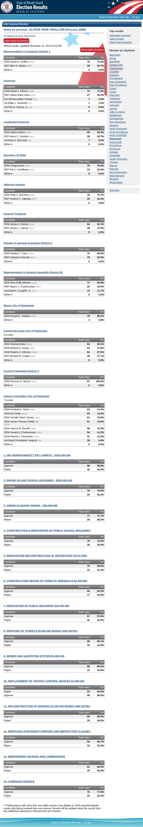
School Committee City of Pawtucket (26, 396)
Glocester (114, 95)
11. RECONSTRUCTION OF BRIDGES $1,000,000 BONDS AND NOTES (47, 706)
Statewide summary (120, 35)
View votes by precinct (16, 40)
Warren (113, 165)
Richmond (114, 148)
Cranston (114, 75)
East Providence (118, 85)
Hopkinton (114, 98)
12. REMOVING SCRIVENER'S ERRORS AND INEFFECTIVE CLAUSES (47, 731)
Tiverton (113, 162)
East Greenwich (117, 81)
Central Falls (116, 65)
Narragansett (116, 118)
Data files (114, 190)
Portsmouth (115, 142)
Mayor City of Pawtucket (19, 305)
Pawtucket (115, 138)
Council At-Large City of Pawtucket (25, 330)
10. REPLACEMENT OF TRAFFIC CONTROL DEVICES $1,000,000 (44, 681)
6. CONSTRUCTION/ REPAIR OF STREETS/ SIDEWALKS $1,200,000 (45, 580)
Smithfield (114, 155)
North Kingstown (118, 128)
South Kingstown (118, 159)
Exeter (112, 88)
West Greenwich (118, 172)
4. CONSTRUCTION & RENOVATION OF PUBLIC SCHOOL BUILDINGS (47, 530)
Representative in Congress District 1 (27, 51)
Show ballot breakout (92, 49)
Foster (112, 92)
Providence (115, 145)
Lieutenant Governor (16, 121)
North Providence (118, 132)
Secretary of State (15, 155)
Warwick (113, 168)
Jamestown (115, 101)
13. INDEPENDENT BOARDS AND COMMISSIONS (34, 756)
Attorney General (14, 184)
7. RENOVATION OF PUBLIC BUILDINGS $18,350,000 (36, 605)
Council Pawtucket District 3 (21, 371)
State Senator (116, 38)
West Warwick (117, 175)
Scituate (113, 152)
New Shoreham (117, 122)
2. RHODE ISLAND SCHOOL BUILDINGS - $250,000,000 (38, 480)
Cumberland (115, 78)
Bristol (112, 58)
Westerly (114, 179)
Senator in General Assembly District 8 (28, 243)
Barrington (115, 55)
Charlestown (116, 68)
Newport (113, 125)
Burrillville (114, 61)
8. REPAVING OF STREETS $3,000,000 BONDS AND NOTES (40, 630)
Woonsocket (116, 182)
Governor (9, 80)
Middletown (115, 115)
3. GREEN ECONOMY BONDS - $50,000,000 (30, 505)
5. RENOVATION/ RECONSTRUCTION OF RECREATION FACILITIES (45, 555)
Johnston (114, 105)
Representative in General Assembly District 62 (33, 272)
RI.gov (136, 17)
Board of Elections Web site (114, 17)
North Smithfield (118, 135)
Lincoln (113, 108)
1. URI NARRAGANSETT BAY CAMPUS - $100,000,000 (37, 455)
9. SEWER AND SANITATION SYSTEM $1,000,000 (34, 656)
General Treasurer (15, 213)
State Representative (120, 42)
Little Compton (117, 112)
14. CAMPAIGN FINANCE (19, 781)
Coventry (114, 71)
